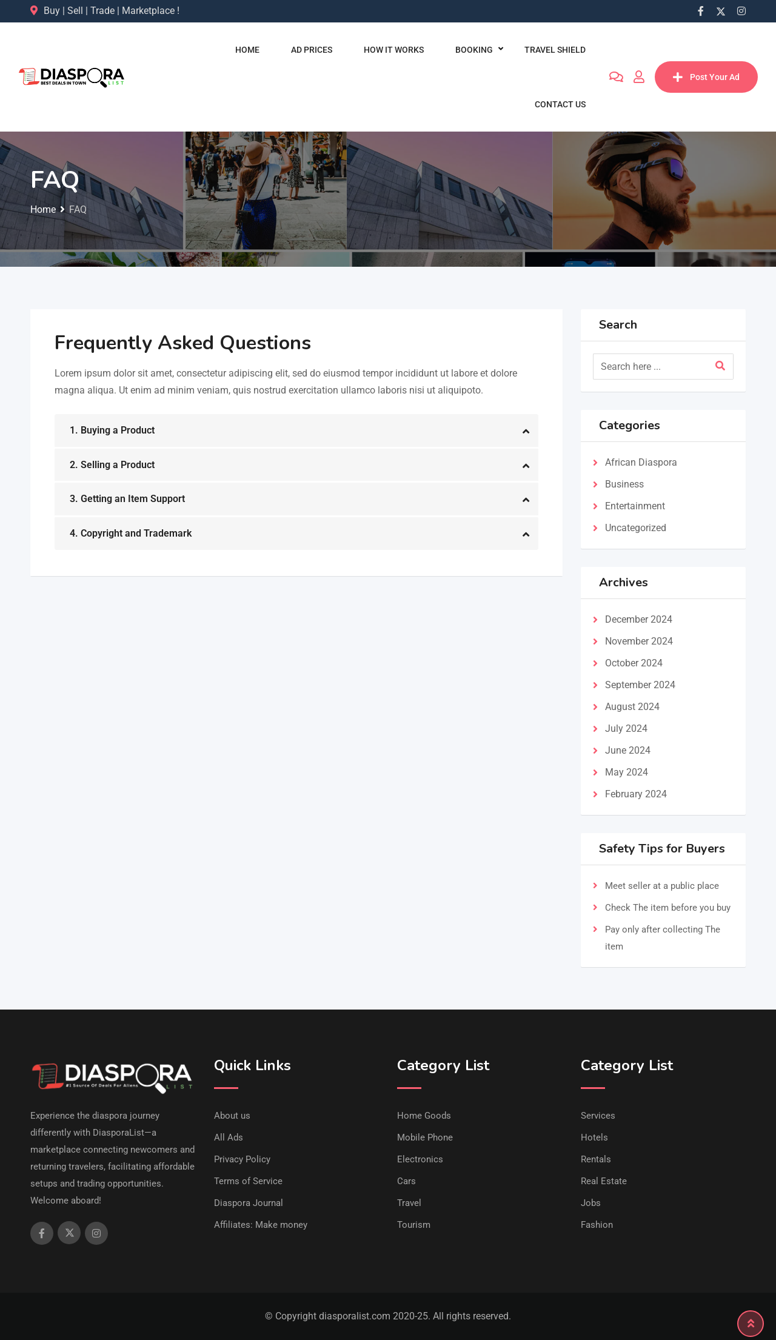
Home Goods (424, 1115)
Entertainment (635, 506)
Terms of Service (248, 1181)
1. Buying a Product (112, 430)
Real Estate (604, 1181)
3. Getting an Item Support (127, 498)
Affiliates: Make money (260, 1224)
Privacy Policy (242, 1159)
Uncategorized (635, 528)
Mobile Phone (425, 1137)
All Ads (228, 1137)
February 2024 (636, 794)
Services (598, 1115)
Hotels (594, 1137)
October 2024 (634, 663)
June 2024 (628, 750)
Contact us (560, 104)
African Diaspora (641, 462)
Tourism (413, 1224)
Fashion (597, 1224)
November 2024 (639, 641)
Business (624, 484)
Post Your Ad (706, 77)
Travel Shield (555, 50)
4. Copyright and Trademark (131, 533)
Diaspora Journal (248, 1203)
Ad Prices (311, 50)
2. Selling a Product (112, 465)
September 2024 (640, 685)
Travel (409, 1203)
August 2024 (632, 706)
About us (232, 1115)
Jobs (591, 1203)
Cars (406, 1181)
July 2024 (626, 728)
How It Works (394, 50)
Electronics (420, 1159)
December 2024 (638, 619)
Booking (474, 50)
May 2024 (626, 772)
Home (247, 50)
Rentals (596, 1159)
